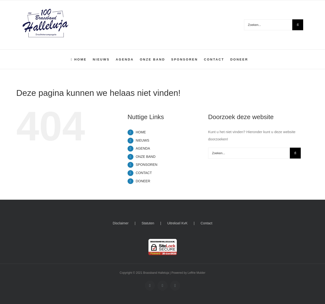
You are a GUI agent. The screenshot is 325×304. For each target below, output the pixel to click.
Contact (206, 223)
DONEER (143, 181)
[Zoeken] (297, 24)
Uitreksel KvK (177, 223)
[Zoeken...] (268, 24)
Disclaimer (121, 223)
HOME (141, 132)
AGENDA (143, 148)
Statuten (148, 223)
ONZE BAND (145, 157)
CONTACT (144, 173)
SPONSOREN (146, 165)
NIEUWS (142, 140)
